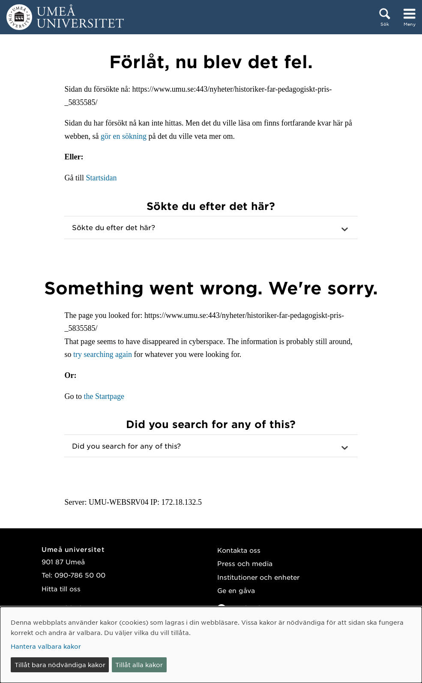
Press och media (244, 563)
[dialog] (211, 645)
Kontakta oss (238, 550)
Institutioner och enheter (258, 577)
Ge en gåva (236, 590)
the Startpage (104, 396)
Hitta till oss (61, 588)
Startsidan (101, 178)
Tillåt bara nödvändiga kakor (60, 664)
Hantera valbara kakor (46, 646)
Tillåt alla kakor (139, 664)
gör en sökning (124, 136)
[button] (210, 227)
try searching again (102, 354)
